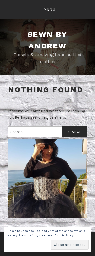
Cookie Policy (64, 235)
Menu (49, 9)
